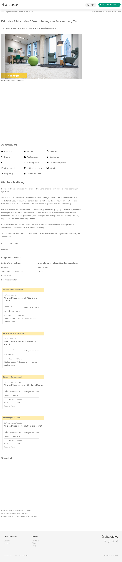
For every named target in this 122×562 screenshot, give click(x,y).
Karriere (7, 543)
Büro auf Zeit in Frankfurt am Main (16, 510)
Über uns (7, 541)
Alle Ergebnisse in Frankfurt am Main (17, 12)
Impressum (8, 556)
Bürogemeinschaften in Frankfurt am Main (19, 516)
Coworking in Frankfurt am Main (15, 513)
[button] (7, 56)
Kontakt (35, 541)
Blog (34, 543)
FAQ (34, 546)
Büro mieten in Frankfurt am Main (106, 12)
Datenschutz (23, 556)
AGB (15, 556)
